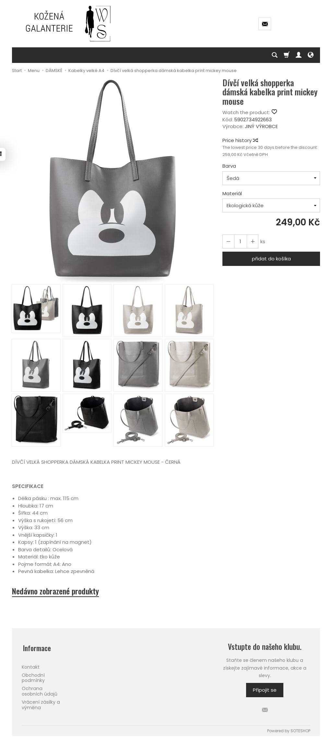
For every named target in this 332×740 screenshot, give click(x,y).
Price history (239, 140)
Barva (229, 165)
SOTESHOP (300, 731)
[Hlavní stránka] (68, 24)
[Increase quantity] (227, 241)
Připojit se (265, 690)
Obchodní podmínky (33, 676)
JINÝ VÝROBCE (261, 126)
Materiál (232, 193)
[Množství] (239, 241)
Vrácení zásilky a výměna (41, 703)
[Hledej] (274, 55)
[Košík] (286, 55)
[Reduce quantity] (251, 241)
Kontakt (31, 665)
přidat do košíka (271, 258)
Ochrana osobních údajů (39, 690)
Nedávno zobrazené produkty (58, 591)
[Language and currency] (310, 55)
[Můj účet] (298, 55)
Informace (36, 647)
